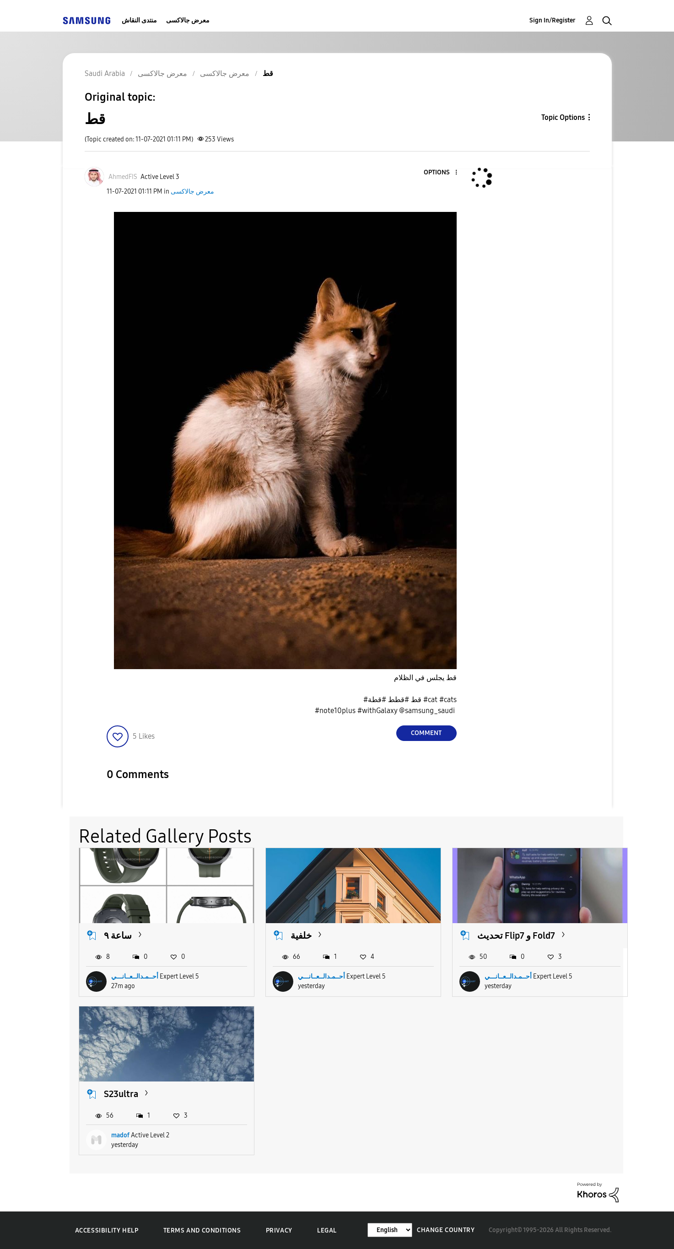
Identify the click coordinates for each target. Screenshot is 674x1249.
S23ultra (121, 1093)
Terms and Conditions (202, 1230)
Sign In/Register (552, 20)
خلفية (301, 935)
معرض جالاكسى (188, 20)
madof (120, 1135)
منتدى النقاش (139, 20)
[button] (441, 172)
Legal (327, 1230)
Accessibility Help (107, 1230)
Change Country (445, 1230)
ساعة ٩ (118, 935)
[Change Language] (389, 1230)
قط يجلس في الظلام (425, 677)
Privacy (279, 1230)
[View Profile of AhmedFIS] (122, 177)
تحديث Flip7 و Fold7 (516, 935)
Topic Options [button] (563, 117)
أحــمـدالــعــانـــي (134, 976)
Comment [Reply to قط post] (426, 733)
